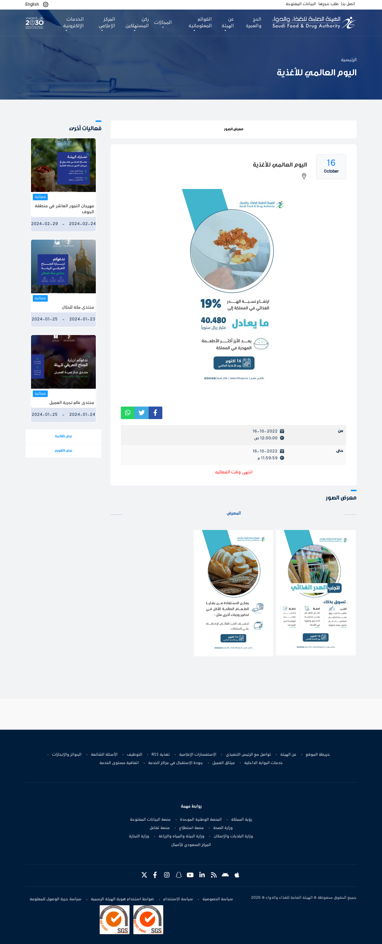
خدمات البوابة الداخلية (263, 763)
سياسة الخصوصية (217, 899)
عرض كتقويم (64, 450)
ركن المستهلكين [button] (137, 22)
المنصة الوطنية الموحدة (201, 819)
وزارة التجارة (139, 836)
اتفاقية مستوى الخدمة (119, 763)
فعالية (40, 197)
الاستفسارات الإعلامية (197, 755)
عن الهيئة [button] (227, 22)
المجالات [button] (163, 23)
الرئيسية (349, 60)
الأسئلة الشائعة (104, 755)
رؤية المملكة (241, 819)
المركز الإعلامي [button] (106, 22)
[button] (45, 4)
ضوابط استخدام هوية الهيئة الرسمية (122, 899)
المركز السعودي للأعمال (191, 845)
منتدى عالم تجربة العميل (71, 403)
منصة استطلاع (191, 828)
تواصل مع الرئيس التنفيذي (248, 755)
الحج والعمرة (253, 22)
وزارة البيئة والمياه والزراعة (181, 836)
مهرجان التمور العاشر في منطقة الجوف (64, 209)
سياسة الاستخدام (178, 899)
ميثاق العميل (223, 763)
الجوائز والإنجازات (66, 755)
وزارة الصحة (223, 828)
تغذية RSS (161, 755)
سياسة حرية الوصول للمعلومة (55, 899)
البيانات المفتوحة (301, 4)
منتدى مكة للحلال (78, 307)
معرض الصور (233, 129)
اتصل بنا (348, 4)
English (32, 4)
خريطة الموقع (318, 755)
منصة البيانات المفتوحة (150, 819)
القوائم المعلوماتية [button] (200, 22)
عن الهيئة (288, 755)
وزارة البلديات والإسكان (233, 836)
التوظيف (134, 755)
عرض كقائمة (63, 436)
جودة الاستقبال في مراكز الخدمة (175, 763)
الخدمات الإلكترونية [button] (73, 22)
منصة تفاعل (160, 828)
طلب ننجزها (328, 4)
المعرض (234, 513)
